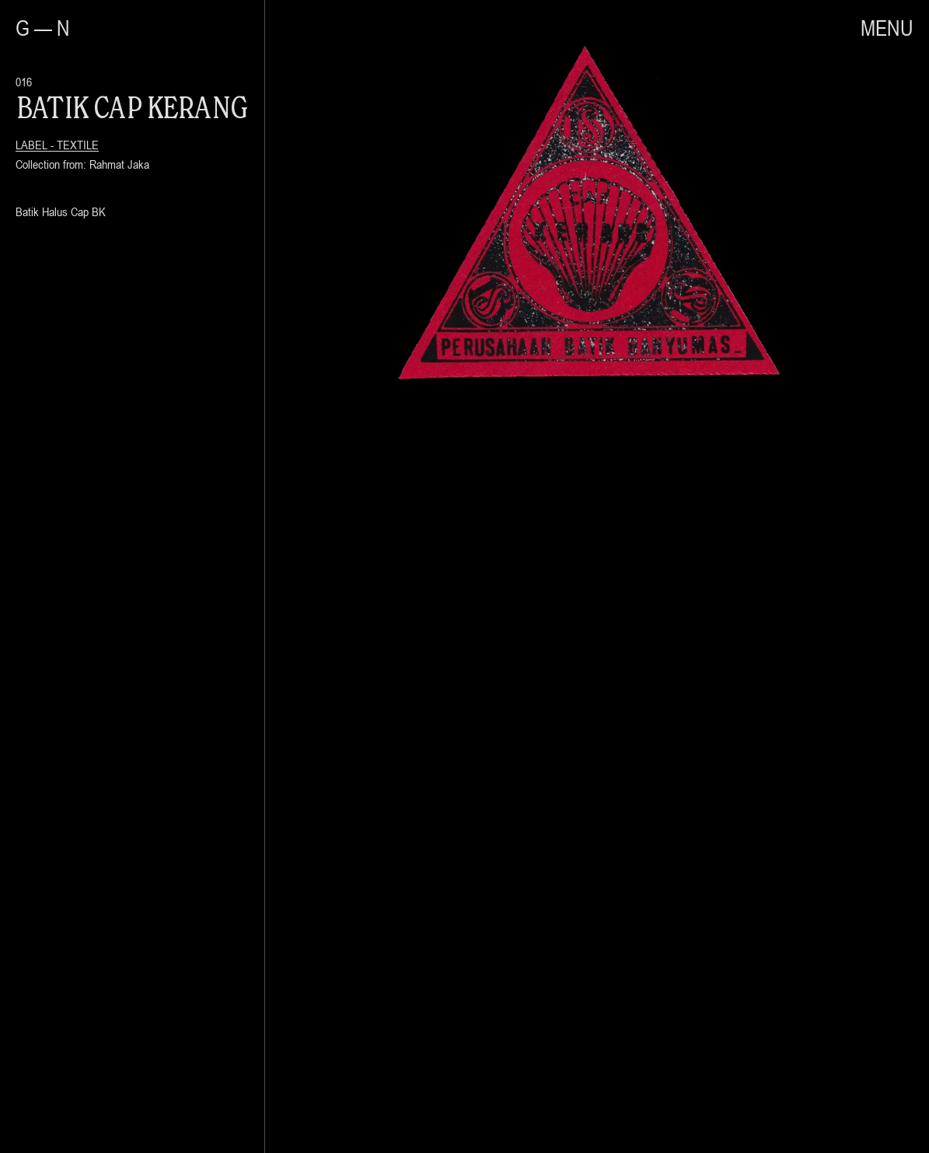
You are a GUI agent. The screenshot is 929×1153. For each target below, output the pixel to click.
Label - (36, 145)
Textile (78, 145)
